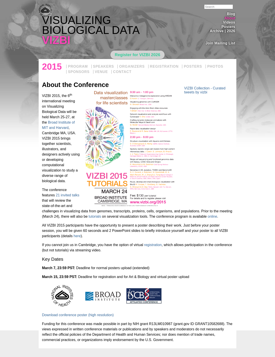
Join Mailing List (220, 43)
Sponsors (79, 72)
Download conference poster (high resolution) (78, 315)
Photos (215, 66)
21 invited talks (67, 195)
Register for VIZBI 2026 (137, 54)
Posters (228, 27)
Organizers (132, 66)
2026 (231, 31)
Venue (101, 72)
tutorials (95, 216)
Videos (229, 22)
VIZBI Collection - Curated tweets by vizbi (204, 90)
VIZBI (56, 40)
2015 (52, 66)
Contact (122, 72)
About (229, 18)
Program (78, 66)
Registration (164, 66)
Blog (231, 14)
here (77, 236)
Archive (217, 31)
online (212, 216)
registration (153, 245)
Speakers (103, 66)
